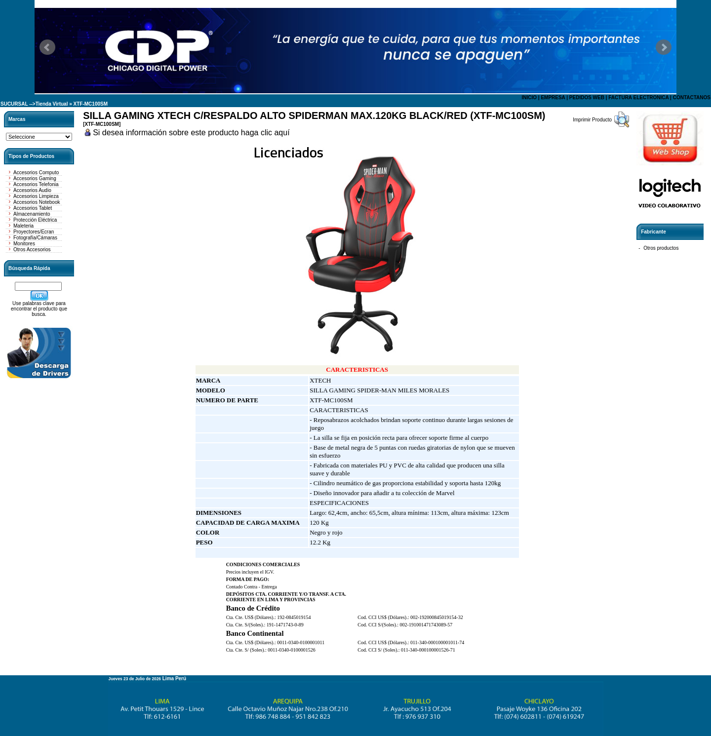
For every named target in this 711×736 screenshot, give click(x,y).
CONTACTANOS (692, 97)
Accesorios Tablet (32, 208)
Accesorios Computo (36, 172)
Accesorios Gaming (34, 178)
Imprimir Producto (592, 119)
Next (664, 47)
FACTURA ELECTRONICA (638, 97)
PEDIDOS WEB (586, 97)
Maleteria (23, 226)
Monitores (24, 243)
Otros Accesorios (32, 249)
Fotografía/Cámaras (35, 237)
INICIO (529, 97)
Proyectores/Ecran (33, 231)
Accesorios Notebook (36, 202)
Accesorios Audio (32, 190)
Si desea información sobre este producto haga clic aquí (191, 132)
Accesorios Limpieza (36, 196)
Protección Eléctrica (35, 220)
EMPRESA (553, 97)
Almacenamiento (31, 214)
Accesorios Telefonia (36, 184)
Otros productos (660, 248)
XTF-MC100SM (91, 104)
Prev (47, 47)
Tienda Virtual (52, 104)
